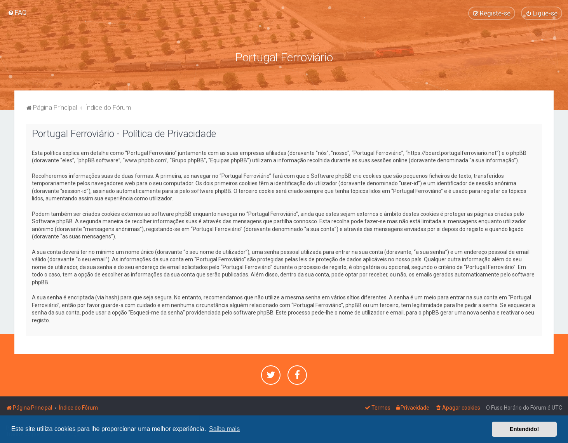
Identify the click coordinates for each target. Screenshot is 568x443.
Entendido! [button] (524, 429)
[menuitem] (17, 12)
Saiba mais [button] (224, 429)
